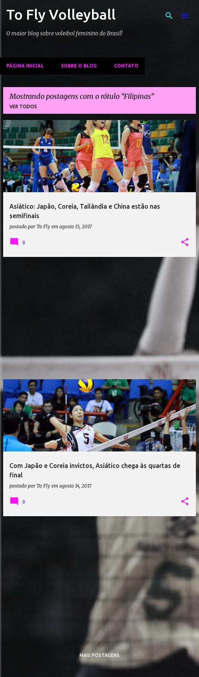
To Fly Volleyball (61, 14)
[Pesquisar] (169, 15)
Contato (126, 65)
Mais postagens (99, 655)
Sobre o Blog (79, 65)
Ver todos (23, 106)
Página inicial (25, 65)
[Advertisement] (99, 318)
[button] (185, 242)
